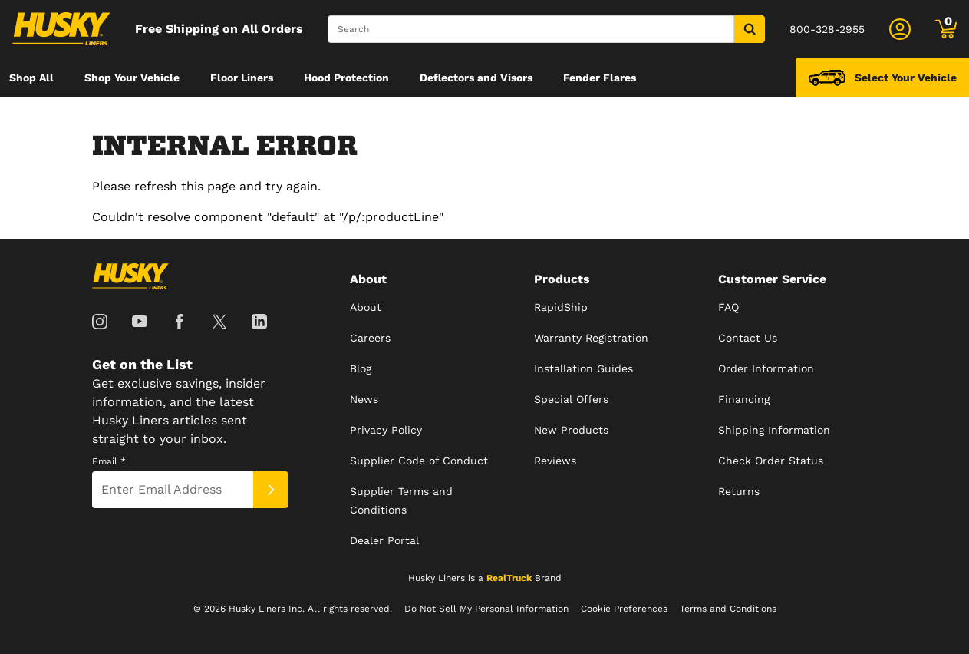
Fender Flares (599, 77)
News (364, 399)
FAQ (728, 307)
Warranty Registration (591, 338)
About (365, 307)
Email (109, 461)
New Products (571, 430)
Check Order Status (770, 460)
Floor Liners (241, 77)
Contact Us (747, 338)
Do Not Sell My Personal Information (486, 608)
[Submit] (270, 489)
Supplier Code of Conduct (419, 460)
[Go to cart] (946, 29)
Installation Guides (583, 368)
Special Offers (571, 399)
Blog (360, 368)
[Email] (172, 489)
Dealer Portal (384, 540)
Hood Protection (346, 77)
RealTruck (509, 578)
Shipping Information (774, 430)
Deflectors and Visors (476, 77)
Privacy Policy (386, 430)
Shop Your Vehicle (132, 77)
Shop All (31, 77)
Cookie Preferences (624, 608)
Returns (739, 491)
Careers (370, 338)
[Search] (531, 29)
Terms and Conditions (728, 608)
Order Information (766, 368)
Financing (744, 399)
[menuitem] (31, 77)
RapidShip (561, 307)
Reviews (555, 460)
